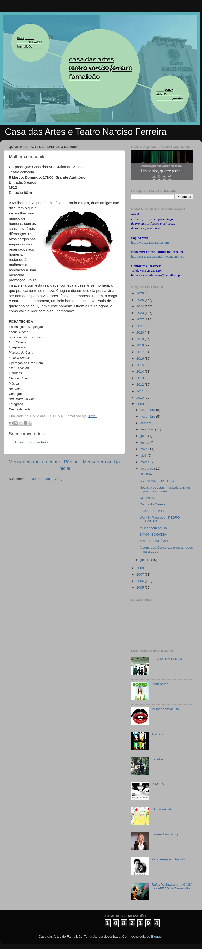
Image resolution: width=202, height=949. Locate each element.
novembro (148, 416)
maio (144, 449)
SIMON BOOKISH (153, 534)
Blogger (157, 936)
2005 (140, 587)
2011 (140, 391)
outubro (146, 423)
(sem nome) (160, 684)
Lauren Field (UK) (164, 834)
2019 (140, 339)
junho (144, 442)
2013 (140, 378)
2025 (140, 300)
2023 (140, 313)
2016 (140, 358)
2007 (140, 574)
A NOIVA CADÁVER (155, 541)
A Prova (157, 734)
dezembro (148, 410)
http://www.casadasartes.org (150, 242)
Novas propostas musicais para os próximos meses (165, 489)
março (145, 462)
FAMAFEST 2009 (153, 511)
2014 (140, 371)
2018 (140, 345)
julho (144, 436)
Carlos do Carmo (152, 504)
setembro (147, 429)
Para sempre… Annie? (168, 859)
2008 (140, 568)
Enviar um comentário (31, 442)
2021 (140, 326)
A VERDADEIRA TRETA (158, 481)
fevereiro (147, 468)
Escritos (157, 759)
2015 (140, 365)
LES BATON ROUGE (167, 659)
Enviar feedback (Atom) (45, 479)
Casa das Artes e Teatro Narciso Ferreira (86, 132)
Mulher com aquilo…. (155, 528)
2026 (140, 293)
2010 (140, 397)
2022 (140, 319)
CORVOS (147, 498)
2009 (140, 404)
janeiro (145, 560)
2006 (140, 581)
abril (143, 455)
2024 (140, 306)
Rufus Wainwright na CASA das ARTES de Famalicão (171, 886)
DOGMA (146, 474)
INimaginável (161, 809)
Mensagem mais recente (34, 461)
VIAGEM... (159, 784)
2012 (140, 384)
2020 (140, 332)
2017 (140, 352)
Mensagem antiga (101, 461)
